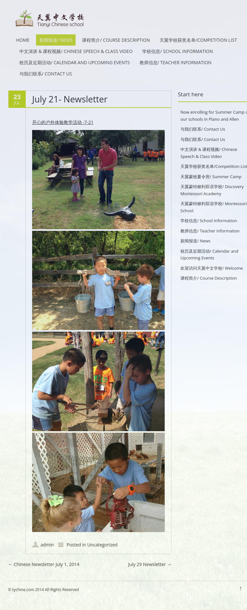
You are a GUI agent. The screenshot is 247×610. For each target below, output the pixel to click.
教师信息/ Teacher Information (176, 62)
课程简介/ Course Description (116, 40)
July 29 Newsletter (149, 564)
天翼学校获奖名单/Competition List (198, 40)
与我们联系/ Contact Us (45, 74)
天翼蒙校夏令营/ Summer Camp (211, 176)
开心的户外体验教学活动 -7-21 (63, 122)
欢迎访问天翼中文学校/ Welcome (211, 268)
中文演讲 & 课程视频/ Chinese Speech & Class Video (76, 51)
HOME (23, 40)
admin (47, 545)
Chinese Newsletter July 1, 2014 (43, 564)
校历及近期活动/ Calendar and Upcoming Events (74, 62)
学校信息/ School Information (177, 51)
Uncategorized (102, 545)
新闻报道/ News (56, 40)
